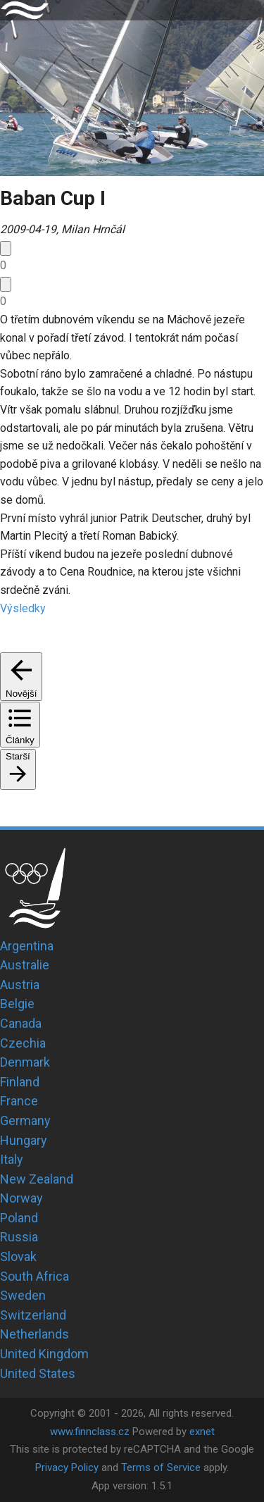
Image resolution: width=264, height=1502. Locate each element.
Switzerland (33, 1315)
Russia (19, 1236)
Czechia (23, 1043)
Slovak (18, 1256)
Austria (19, 984)
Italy (11, 1159)
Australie (24, 964)
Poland (19, 1217)
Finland (19, 1081)
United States (37, 1373)
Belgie (17, 1003)
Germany (25, 1120)
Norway (21, 1198)
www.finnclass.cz (90, 1431)
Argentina (27, 945)
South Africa (34, 1276)
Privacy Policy (67, 1467)
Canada (21, 1023)
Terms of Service (161, 1467)
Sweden (23, 1295)
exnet (202, 1431)
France (19, 1100)
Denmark (25, 1062)
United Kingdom (44, 1353)
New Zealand (36, 1179)
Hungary (23, 1140)
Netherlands (34, 1334)
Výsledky (23, 608)
